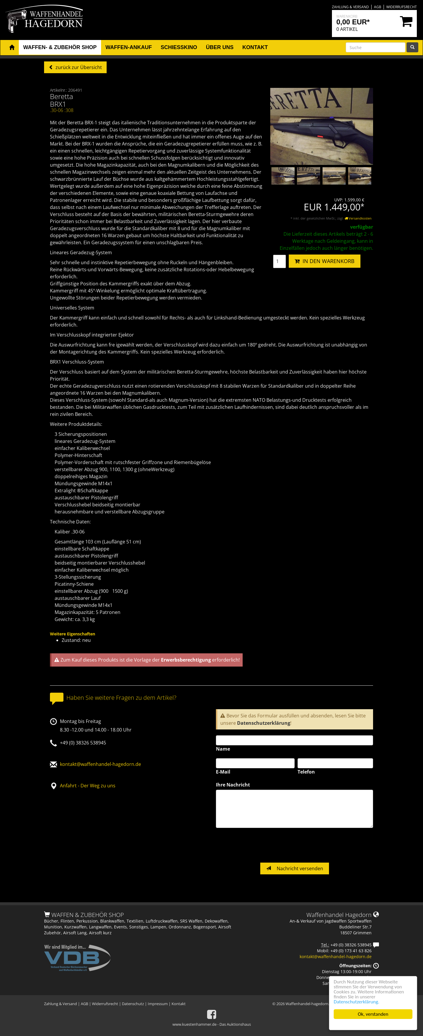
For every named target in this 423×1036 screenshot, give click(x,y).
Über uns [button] (220, 47)
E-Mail (223, 772)
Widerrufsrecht (401, 6)
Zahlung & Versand (350, 6)
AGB (377, 6)
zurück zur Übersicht (78, 67)
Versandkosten (358, 218)
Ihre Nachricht (233, 784)
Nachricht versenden (294, 868)
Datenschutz (133, 1003)
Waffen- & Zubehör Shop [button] (60, 47)
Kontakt (179, 1003)
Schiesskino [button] (179, 47)
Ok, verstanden (373, 1014)
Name (223, 749)
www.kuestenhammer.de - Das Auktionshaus (211, 1024)
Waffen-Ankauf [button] (128, 47)
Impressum (158, 1003)
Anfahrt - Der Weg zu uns (87, 785)
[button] (12, 47)
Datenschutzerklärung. (356, 1002)
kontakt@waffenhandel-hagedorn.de (100, 764)
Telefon (306, 772)
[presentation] (260, 845)
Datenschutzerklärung (263, 723)
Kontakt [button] (255, 47)
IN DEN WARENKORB (325, 261)
